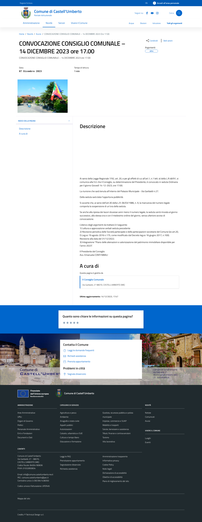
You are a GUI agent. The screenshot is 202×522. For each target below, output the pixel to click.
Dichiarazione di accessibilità (115, 472)
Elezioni (143, 23)
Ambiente (64, 416)
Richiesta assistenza (68, 468)
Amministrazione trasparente (115, 456)
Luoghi (148, 438)
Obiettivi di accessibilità (112, 477)
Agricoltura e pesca (68, 412)
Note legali (107, 468)
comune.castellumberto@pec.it (35, 477)
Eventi (148, 442)
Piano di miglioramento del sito (116, 481)
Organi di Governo (25, 420)
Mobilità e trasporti (111, 425)
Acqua (131, 23)
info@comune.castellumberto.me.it (38, 474)
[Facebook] (146, 12)
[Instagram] (156, 12)
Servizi (61, 23)
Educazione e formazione (70, 441)
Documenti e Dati (25, 437)
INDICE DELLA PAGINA (44, 120)
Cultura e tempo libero (69, 437)
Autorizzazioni (66, 429)
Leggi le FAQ (65, 456)
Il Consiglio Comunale (93, 279)
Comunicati (150, 416)
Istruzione (157, 23)
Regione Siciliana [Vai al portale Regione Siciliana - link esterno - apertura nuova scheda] (26, 3)
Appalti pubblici (66, 425)
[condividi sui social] (151, 41)
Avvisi (147, 420)
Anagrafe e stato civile (69, 420)
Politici (20, 425)
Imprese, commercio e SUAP (115, 420)
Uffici (20, 416)
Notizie (148, 412)
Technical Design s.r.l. (35, 514)
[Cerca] (179, 13)
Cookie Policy (108, 464)
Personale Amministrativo (29, 429)
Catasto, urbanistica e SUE (71, 433)
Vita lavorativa (109, 441)
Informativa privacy (111, 460)
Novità (49, 23)
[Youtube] (151, 12)
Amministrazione (31, 23)
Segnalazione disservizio (70, 464)
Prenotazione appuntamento (72, 460)
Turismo (106, 437)
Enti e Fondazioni (25, 433)
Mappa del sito (24, 498)
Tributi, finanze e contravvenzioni (117, 433)
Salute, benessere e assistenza (116, 429)
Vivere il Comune (79, 23)
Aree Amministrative (26, 412)
